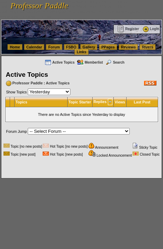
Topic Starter (80, 102)
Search (115, 62)
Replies (100, 102)
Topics (21, 102)
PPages (108, 47)
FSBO (71, 47)
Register (128, 29)
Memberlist (90, 62)
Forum (54, 47)
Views (120, 102)
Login (150, 29)
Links (81, 52)
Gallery (89, 47)
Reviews (128, 47)
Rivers (147, 47)
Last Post (142, 102)
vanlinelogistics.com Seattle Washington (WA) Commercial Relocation (57, 12)
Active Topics (59, 62)
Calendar (34, 47)
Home (15, 47)
